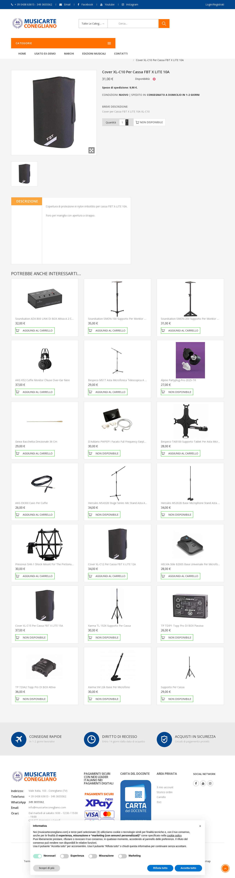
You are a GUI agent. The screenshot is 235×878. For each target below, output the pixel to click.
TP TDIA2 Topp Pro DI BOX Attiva (35, 682)
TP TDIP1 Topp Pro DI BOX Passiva (182, 621)
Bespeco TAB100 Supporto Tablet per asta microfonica (194, 437)
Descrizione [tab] (27, 196)
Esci (159, 797)
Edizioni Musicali (139, 43)
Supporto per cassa (172, 682)
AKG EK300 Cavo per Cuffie (31, 498)
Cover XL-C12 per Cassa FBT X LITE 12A (112, 559)
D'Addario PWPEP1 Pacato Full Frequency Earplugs (118, 437)
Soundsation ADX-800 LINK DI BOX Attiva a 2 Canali (46, 314)
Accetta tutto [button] (188, 868)
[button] (200, 826)
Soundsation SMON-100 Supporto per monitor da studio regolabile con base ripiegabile (141, 314)
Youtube (109, 4)
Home (68, 43)
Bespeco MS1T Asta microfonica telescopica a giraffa (120, 375)
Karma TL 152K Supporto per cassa (109, 621)
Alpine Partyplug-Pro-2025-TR (178, 375)
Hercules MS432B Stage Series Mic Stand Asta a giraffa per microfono (129, 498)
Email (67, 4)
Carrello (161, 792)
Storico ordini (164, 787)
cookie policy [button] (174, 835)
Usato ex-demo (90, 43)
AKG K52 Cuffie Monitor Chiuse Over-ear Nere (42, 375)
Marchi (114, 43)
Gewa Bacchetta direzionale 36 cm (36, 437)
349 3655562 (36, 797)
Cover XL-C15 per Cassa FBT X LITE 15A (39, 621)
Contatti (166, 43)
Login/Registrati (215, 4)
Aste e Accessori (51, 55)
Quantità (111, 118)
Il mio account (165, 782)
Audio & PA (30, 55)
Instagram (132, 4)
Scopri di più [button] (46, 868)
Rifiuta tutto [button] (160, 868)
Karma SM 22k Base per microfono (109, 682)
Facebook (87, 4)
